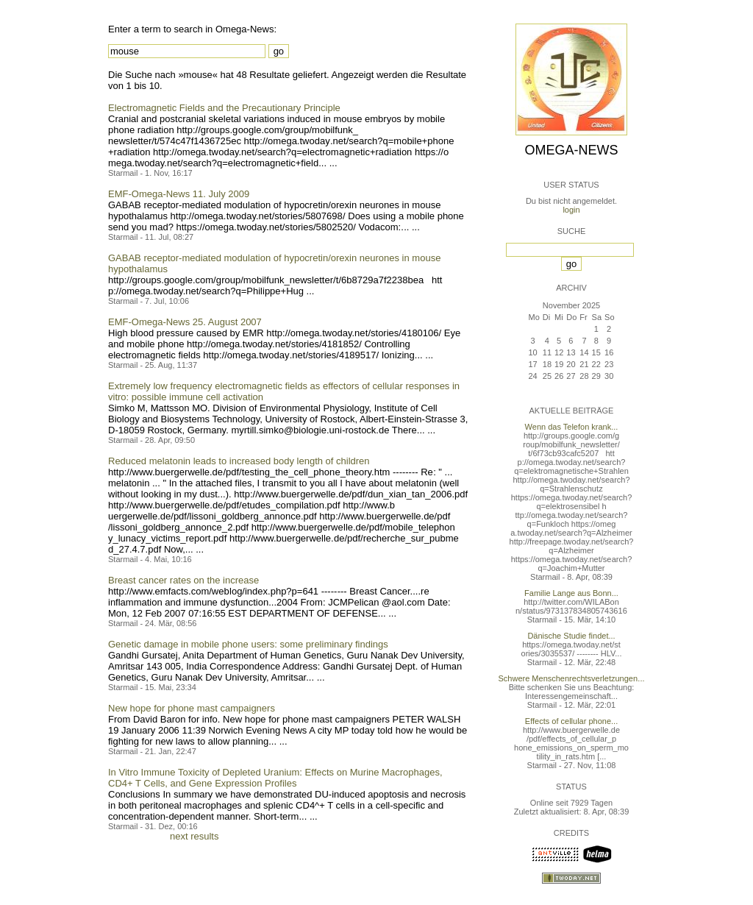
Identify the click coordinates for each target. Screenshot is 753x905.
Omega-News (571, 150)
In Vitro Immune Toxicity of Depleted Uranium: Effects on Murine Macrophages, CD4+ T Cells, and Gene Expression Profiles (275, 778)
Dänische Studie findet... (571, 635)
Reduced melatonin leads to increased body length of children (239, 460)
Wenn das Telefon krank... (571, 426)
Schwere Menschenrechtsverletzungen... (572, 678)
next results (194, 836)
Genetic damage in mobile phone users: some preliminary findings (248, 644)
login (571, 209)
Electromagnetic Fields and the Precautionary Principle (224, 107)
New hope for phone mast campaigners (191, 708)
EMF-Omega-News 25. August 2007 (185, 321)
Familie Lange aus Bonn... (571, 593)
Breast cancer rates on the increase (183, 580)
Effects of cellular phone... (571, 721)
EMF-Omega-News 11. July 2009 (178, 193)
